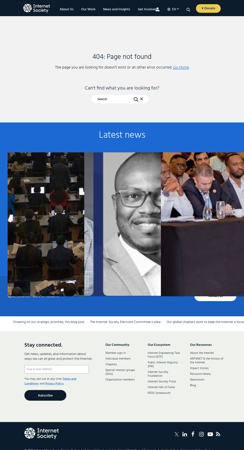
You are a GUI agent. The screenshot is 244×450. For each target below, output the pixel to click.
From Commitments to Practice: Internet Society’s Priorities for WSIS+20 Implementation (44, 206)
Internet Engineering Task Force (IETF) (164, 355)
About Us (67, 9)
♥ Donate (208, 8)
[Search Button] (136, 99)
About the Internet (202, 353)
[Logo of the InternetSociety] (36, 8)
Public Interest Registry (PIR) (163, 364)
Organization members (120, 379)
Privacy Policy (54, 383)
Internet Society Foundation (158, 374)
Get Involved (147, 9)
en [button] (174, 9)
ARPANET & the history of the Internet (206, 360)
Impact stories (199, 368)
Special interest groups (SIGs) (120, 372)
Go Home (181, 67)
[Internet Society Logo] (41, 433)
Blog (193, 385)
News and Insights (116, 9)
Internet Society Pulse (162, 381)
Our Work (88, 9)
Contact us (215, 296)
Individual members (118, 358)
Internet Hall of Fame (161, 387)
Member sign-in (115, 353)
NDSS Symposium (159, 393)
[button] (188, 10)
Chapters (111, 364)
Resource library (200, 374)
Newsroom (197, 379)
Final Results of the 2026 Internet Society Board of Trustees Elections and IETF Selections (120, 208)
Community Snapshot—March (197, 200)
